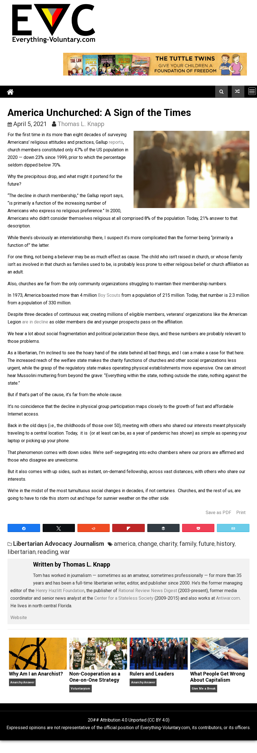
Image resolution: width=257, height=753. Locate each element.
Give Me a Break (203, 688)
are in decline (35, 322)
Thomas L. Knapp (81, 123)
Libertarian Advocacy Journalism (58, 543)
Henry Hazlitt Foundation (60, 590)
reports (116, 142)
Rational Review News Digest (147, 590)
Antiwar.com (228, 598)
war (65, 551)
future (206, 543)
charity (168, 543)
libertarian (22, 551)
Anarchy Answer (22, 682)
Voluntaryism (80, 688)
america (125, 543)
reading (48, 551)
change (147, 543)
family (187, 543)
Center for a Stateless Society (123, 598)
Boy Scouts (109, 295)
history (226, 543)
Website (18, 617)
